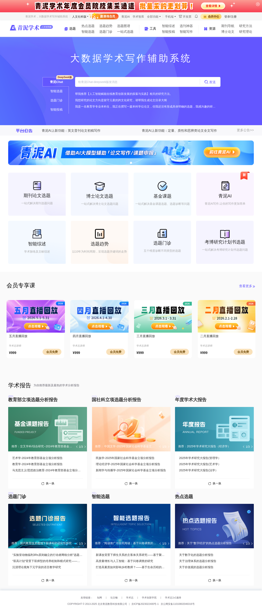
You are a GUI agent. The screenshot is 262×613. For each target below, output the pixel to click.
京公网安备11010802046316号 (177, 604)
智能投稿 (168, 31)
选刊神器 (186, 26)
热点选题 (88, 26)
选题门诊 (105, 31)
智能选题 (88, 31)
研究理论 (245, 31)
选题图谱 (123, 26)
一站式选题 (125, 31)
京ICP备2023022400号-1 (145, 604)
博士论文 (227, 31)
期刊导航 (227, 26)
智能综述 (168, 26)
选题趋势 (105, 26)
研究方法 (245, 26)
